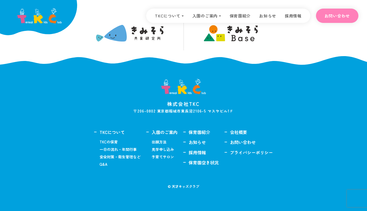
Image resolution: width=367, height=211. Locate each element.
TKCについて (167, 16)
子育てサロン (163, 156)
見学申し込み (163, 149)
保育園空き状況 (204, 162)
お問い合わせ (337, 16)
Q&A (103, 164)
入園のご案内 (205, 16)
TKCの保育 (108, 142)
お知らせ (267, 16)
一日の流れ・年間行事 (118, 149)
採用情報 (293, 16)
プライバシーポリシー (251, 152)
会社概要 (238, 132)
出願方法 (159, 142)
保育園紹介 (240, 16)
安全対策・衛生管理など (119, 156)
